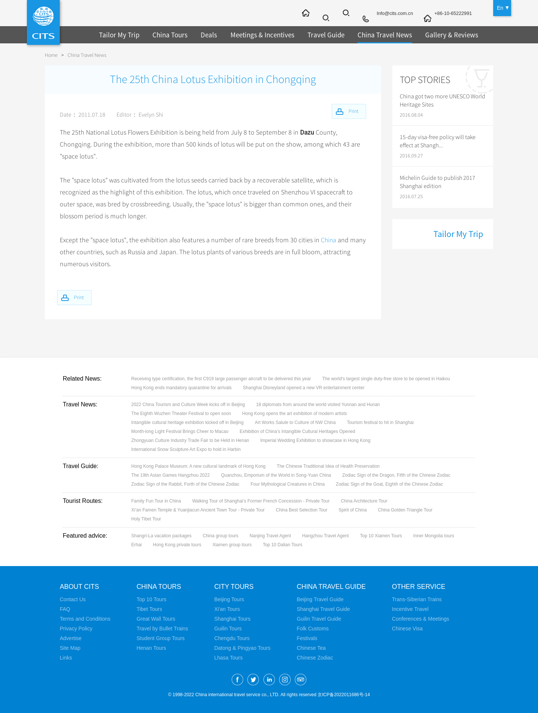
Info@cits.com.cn (388, 14)
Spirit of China (352, 510)
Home (51, 55)
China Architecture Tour (364, 501)
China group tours (220, 535)
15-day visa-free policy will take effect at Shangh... (438, 141)
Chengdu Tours (232, 638)
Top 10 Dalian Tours (282, 544)
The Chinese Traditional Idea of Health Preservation (328, 466)
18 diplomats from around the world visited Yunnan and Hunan (318, 404)
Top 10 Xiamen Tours (381, 535)
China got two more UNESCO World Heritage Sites (442, 100)
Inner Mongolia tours (433, 535)
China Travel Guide (332, 586)
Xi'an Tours (227, 609)
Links (66, 658)
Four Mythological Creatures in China (288, 484)
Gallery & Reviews (438, 34)
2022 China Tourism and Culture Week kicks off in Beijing (188, 404)
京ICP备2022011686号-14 (344, 694)
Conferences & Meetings (422, 619)
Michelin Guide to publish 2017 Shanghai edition (437, 182)
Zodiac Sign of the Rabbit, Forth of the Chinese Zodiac (185, 484)
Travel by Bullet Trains (162, 628)
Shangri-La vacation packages (161, 535)
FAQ (65, 609)
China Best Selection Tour (301, 510)
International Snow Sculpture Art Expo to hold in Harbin (186, 449)
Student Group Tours (160, 638)
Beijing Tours (229, 599)
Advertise (70, 638)
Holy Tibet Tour (146, 519)
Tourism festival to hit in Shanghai (380, 422)
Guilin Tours (228, 628)
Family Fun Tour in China (156, 501)
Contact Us (73, 599)
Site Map (70, 648)
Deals (204, 34)
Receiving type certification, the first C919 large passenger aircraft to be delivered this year (221, 378)
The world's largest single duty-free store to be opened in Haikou (386, 378)
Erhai (136, 544)
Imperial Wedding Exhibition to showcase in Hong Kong (315, 440)
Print (81, 297)
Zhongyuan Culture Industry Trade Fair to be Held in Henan (190, 440)
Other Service (421, 586)
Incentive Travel (412, 609)
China (329, 240)
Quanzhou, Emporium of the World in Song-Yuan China (276, 475)
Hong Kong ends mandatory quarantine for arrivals (181, 387)
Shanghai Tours (232, 619)
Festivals (307, 638)
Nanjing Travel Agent (270, 535)
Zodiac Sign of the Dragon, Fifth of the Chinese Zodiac (396, 475)
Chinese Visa (409, 628)
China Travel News (374, 34)
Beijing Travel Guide (320, 599)
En (500, 7)
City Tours (234, 586)
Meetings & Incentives (256, 34)
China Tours (166, 34)
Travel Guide (317, 34)
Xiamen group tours (232, 544)
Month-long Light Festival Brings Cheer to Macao (179, 431)
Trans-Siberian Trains (418, 599)
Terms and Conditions (85, 619)
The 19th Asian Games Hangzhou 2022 (170, 475)
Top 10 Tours (151, 599)
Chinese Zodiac (315, 658)
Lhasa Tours (228, 658)
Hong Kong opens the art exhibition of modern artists (294, 413)
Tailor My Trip (118, 34)
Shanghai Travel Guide (323, 609)
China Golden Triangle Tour (405, 510)
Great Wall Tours (155, 619)
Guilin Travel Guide (319, 619)
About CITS (80, 586)
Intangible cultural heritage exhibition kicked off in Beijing (187, 422)
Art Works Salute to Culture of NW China (295, 422)
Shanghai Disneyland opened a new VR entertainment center (304, 387)
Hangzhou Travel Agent (325, 535)
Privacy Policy (76, 628)
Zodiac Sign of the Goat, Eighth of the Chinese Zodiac (389, 484)
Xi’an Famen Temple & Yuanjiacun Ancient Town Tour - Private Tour (198, 510)
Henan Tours (151, 648)
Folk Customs (313, 628)
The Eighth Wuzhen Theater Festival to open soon (181, 413)
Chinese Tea (311, 648)
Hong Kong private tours (177, 544)
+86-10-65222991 (451, 14)
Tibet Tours (149, 609)
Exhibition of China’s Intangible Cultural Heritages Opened (297, 431)
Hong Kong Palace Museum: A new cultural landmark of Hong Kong (198, 466)
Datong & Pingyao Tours (242, 648)
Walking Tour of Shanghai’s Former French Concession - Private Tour (261, 501)
